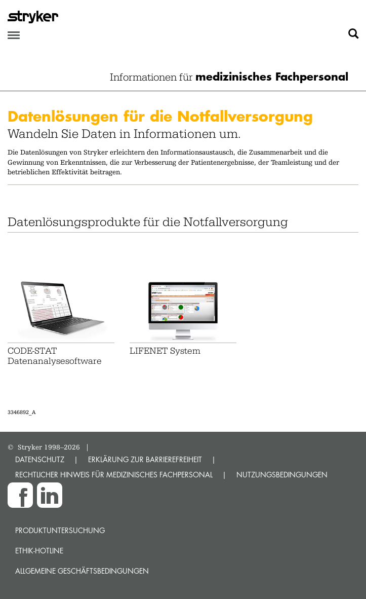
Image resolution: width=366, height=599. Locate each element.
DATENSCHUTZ (39, 459)
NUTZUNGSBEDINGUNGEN (282, 474)
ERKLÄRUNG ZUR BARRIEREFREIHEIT (145, 459)
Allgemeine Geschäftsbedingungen (82, 571)
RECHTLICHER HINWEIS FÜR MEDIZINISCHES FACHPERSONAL (114, 474)
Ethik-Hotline (39, 550)
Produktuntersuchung (60, 530)
